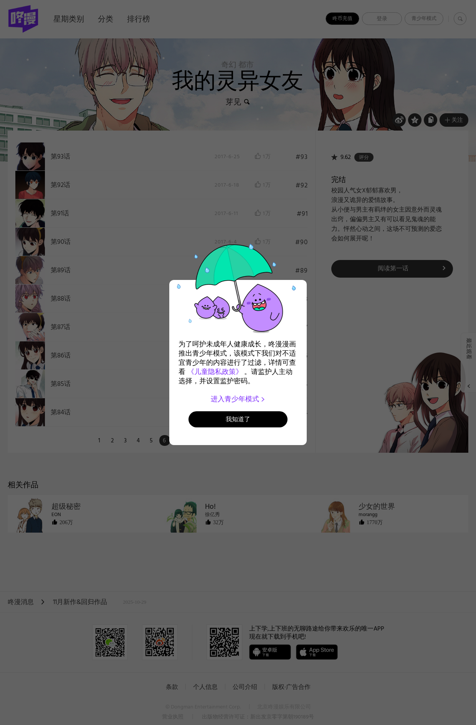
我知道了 (238, 419)
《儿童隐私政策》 (215, 372)
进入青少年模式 (238, 399)
